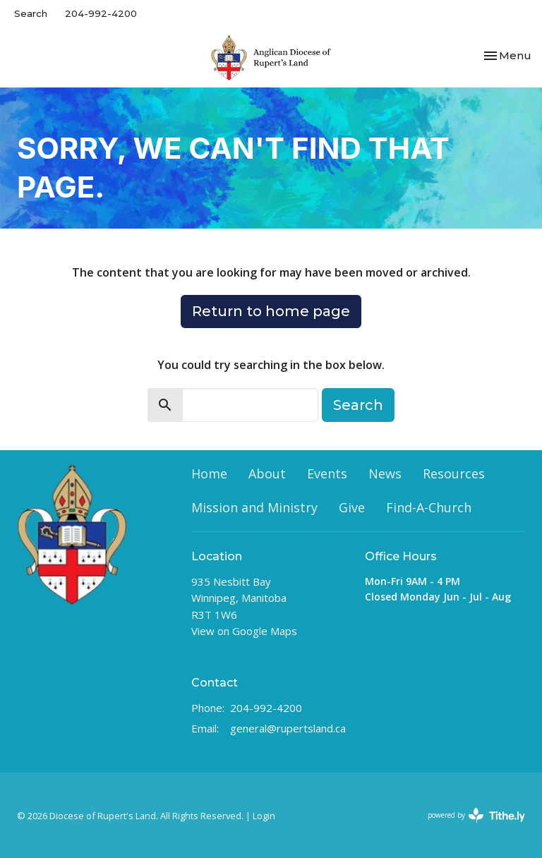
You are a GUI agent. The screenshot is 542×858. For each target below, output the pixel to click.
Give (352, 507)
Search (30, 13)
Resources (454, 473)
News (385, 473)
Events (327, 473)
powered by (476, 815)
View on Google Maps (244, 631)
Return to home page (271, 311)
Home (209, 473)
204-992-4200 (101, 13)
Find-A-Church (428, 507)
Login (264, 815)
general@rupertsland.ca (288, 728)
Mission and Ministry (254, 507)
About (267, 473)
